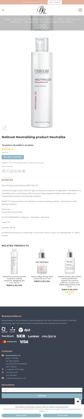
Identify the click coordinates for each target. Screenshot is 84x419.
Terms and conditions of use (32, 2)
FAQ (45, 2)
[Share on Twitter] (11, 171)
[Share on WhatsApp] (4, 171)
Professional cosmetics (41, 19)
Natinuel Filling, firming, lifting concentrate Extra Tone (42, 278)
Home (7, 19)
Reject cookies (21, 415)
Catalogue (19, 19)
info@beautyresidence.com (16, 378)
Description (7, 180)
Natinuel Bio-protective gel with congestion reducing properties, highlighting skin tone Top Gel (14, 280)
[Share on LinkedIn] (23, 171)
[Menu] (3, 10)
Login (50, 2)
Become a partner (13, 157)
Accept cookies (62, 415)
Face (60, 19)
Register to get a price (14, 285)
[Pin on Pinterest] (19, 171)
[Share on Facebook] (7, 171)
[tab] (7, 180)
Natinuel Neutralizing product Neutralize (49, 22)
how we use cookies (53, 409)
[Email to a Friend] (15, 171)
